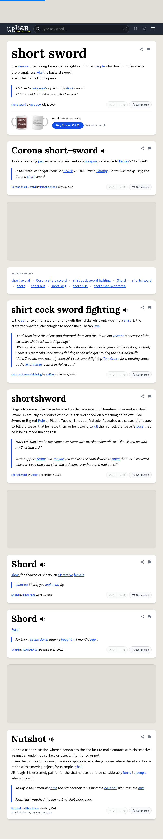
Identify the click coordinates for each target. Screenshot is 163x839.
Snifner (50, 375)
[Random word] (123, 28)
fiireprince (29, 595)
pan (41, 161)
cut (34, 88)
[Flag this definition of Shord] (149, 562)
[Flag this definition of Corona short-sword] (149, 148)
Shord (121, 280)
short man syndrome (110, 286)
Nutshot (16, 808)
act (23, 320)
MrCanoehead (48, 187)
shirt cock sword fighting (92, 280)
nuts (141, 788)
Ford (15, 629)
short (69, 88)
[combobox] (81, 29)
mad (55, 584)
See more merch (95, 125)
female (79, 575)
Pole (41, 420)
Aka (39, 72)
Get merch (140, 105)
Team (40, 458)
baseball (110, 788)
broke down (39, 639)
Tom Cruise (111, 358)
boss (139, 426)
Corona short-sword (23, 187)
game (52, 788)
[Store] (135, 29)
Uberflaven (32, 808)
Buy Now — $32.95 (67, 125)
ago (93, 639)
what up (21, 584)
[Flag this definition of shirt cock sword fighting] (149, 307)
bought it (68, 639)
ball (79, 766)
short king (59, 286)
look (48, 584)
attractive (65, 575)
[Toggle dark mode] (144, 29)
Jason (34, 475)
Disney (124, 161)
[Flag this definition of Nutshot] (149, 736)
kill (96, 426)
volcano (118, 335)
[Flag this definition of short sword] (148, 49)
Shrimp (101, 171)
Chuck (68, 171)
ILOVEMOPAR (31, 650)
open (116, 458)
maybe (59, 458)
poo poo (35, 105)
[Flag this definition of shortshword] (149, 396)
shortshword (142, 280)
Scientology (34, 364)
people (100, 66)
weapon (24, 66)
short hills (80, 286)
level (97, 326)
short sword (18, 105)
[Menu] (152, 29)
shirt (127, 320)
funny (127, 772)
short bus (38, 286)
